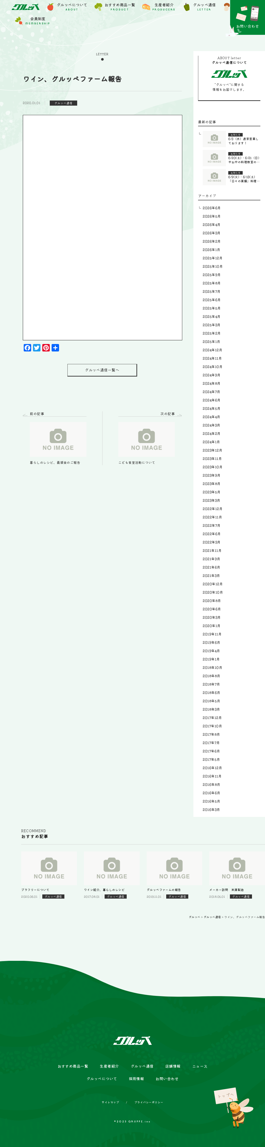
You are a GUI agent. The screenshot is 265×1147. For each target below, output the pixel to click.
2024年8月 (211, 383)
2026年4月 (211, 224)
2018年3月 (211, 709)
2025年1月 (211, 341)
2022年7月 (211, 525)
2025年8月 (212, 283)
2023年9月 (211, 475)
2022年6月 (212, 534)
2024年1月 (211, 442)
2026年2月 (212, 241)
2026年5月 (212, 216)
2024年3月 (211, 425)
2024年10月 (212, 366)
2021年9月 (211, 559)
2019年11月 (212, 634)
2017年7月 (211, 742)
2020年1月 (211, 625)
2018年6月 (211, 692)
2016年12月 (212, 768)
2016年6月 (211, 793)
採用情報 (136, 1079)
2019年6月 (211, 642)
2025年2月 (212, 333)
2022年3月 (211, 542)
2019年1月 (211, 659)
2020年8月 (212, 600)
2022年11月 (212, 517)
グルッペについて (101, 1079)
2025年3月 (211, 325)
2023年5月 (211, 492)
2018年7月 (211, 684)
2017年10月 (212, 726)
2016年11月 (212, 776)
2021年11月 (212, 550)
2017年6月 (211, 751)
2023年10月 (212, 467)
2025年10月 (213, 266)
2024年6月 (211, 400)
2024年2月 (211, 433)
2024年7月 (211, 391)
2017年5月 (211, 759)
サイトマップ (110, 1102)
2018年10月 (212, 667)
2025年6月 (212, 300)
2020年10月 (213, 592)
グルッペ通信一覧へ (102, 370)
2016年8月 (211, 784)
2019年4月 (211, 651)
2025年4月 (211, 316)
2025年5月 (212, 308)
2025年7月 (211, 291)
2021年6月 (211, 567)
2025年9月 (212, 274)
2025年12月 (212, 258)
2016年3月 (211, 809)
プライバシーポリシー (148, 1102)
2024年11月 (212, 358)
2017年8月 (211, 734)
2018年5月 (211, 701)
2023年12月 (212, 450)
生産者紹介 (109, 1066)
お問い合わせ (167, 1079)
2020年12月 (213, 584)
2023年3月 (211, 500)
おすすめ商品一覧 (73, 1066)
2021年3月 (211, 575)
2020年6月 (212, 609)
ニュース (200, 1066)
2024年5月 (211, 408)
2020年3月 (212, 617)
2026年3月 (211, 233)
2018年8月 (211, 676)
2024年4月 (211, 417)
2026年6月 (212, 208)
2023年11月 (212, 458)
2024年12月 (212, 350)
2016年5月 (211, 801)
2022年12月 (212, 508)
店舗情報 (173, 1066)
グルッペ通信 (142, 1066)
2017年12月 (212, 717)
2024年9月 (211, 375)
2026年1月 (211, 249)
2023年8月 (211, 483)
